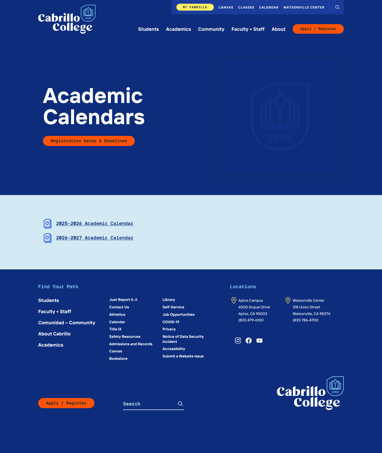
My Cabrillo (195, 7)
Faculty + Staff (248, 29)
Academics (178, 29)
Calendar (269, 7)
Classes (246, 7)
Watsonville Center (303, 7)
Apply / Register (318, 29)
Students (148, 29)
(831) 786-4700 (305, 319)
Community (211, 29)
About (278, 29)
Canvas (226, 7)
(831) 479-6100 (251, 319)
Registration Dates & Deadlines (89, 140)
